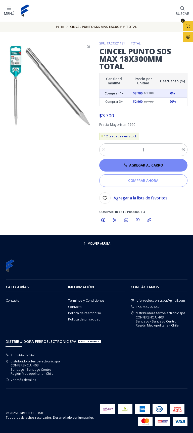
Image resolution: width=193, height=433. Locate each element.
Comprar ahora (143, 180)
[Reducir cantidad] (103, 149)
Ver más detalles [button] (21, 379)
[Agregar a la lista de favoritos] (133, 197)
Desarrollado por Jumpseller (73, 417)
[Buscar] (182, 10)
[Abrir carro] (188, 26)
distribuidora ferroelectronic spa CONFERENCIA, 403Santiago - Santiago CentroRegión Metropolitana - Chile (158, 318)
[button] (96, 243)
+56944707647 (145, 306)
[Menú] (9, 10)
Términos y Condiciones (86, 300)
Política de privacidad (84, 319)
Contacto (12, 300)
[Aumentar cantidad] (183, 149)
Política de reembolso (84, 312)
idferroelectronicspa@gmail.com (158, 300)
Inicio (60, 26)
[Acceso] (188, 36)
